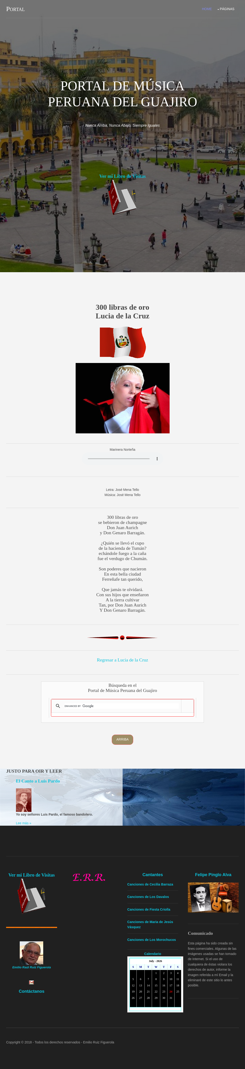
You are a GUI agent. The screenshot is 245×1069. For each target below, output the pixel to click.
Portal (15, 8)
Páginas (227, 9)
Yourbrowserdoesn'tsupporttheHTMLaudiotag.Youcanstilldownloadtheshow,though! (122, 458)
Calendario (152, 953)
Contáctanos (31, 991)
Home (207, 9)
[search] (122, 706)
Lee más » (23, 823)
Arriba (122, 739)
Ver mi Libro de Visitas (122, 176)
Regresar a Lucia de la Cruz (122, 659)
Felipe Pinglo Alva (213, 874)
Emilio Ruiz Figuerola (98, 1042)
